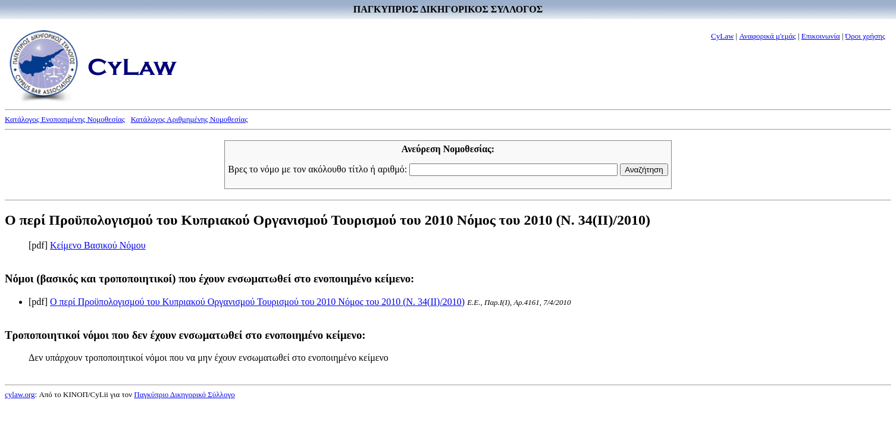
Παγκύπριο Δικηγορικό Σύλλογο (184, 394)
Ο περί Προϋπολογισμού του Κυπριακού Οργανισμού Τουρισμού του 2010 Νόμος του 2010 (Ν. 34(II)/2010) (257, 302)
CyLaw (722, 36)
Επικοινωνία (820, 36)
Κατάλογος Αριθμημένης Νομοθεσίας (189, 119)
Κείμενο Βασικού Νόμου (98, 245)
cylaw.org (20, 394)
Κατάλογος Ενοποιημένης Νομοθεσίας (65, 119)
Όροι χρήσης (865, 36)
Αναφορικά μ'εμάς (767, 36)
